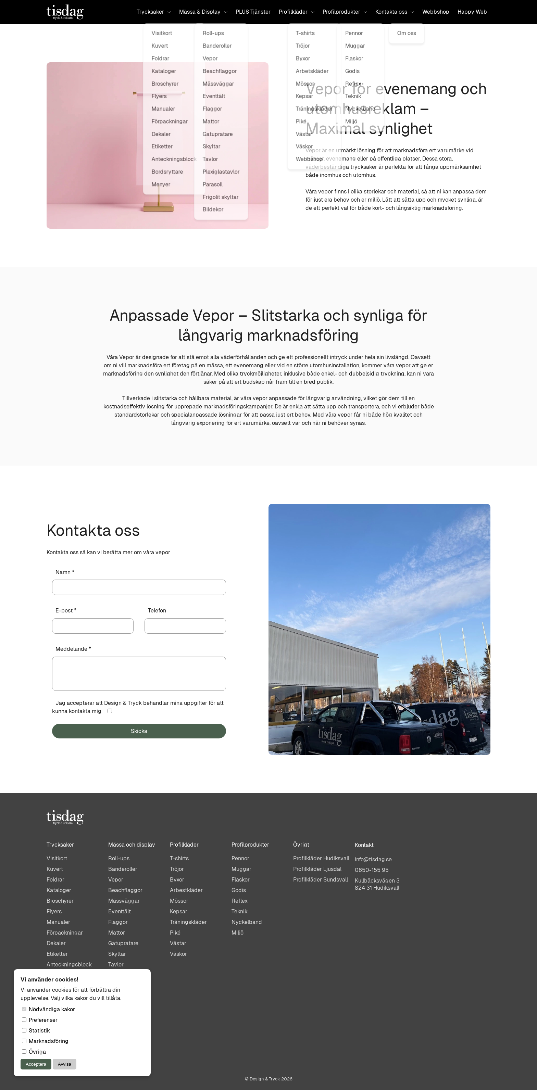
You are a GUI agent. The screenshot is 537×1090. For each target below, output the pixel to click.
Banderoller (122, 869)
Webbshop (435, 11)
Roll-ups (118, 858)
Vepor (115, 879)
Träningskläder (188, 922)
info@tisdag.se (373, 859)
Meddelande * (73, 648)
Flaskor (241, 879)
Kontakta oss (394, 11)
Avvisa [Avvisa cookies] (64, 1064)
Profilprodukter (345, 11)
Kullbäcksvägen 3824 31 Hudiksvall (377, 884)
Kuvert (55, 869)
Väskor (178, 954)
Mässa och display (131, 844)
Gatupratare (123, 943)
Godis (239, 890)
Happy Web (472, 11)
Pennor (240, 858)
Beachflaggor (125, 890)
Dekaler (56, 943)
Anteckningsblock (69, 964)
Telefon (157, 610)
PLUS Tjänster (253, 11)
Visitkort (57, 858)
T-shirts (179, 858)
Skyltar (117, 954)
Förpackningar (65, 932)
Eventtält (119, 911)
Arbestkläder (186, 890)
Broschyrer (60, 900)
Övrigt (301, 844)
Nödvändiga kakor (48, 1009)
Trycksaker (154, 11)
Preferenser (40, 1020)
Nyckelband (247, 922)
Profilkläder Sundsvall (320, 879)
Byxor (177, 879)
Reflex (240, 900)
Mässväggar (124, 900)
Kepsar (178, 911)
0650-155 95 (372, 870)
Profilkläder (296, 11)
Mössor (179, 900)
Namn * (64, 572)
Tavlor (116, 964)
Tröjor (177, 869)
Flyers (54, 911)
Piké (175, 932)
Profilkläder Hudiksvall (321, 858)
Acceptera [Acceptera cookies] (36, 1064)
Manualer (58, 922)
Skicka (139, 731)
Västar (178, 943)
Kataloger (59, 890)
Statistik (36, 1030)
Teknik (240, 911)
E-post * (65, 610)
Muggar (241, 869)
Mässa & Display (203, 11)
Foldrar (55, 879)
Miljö (237, 932)
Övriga (34, 1051)
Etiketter (57, 954)
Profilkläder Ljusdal (317, 869)
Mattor (116, 932)
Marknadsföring (45, 1041)
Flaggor (118, 922)
